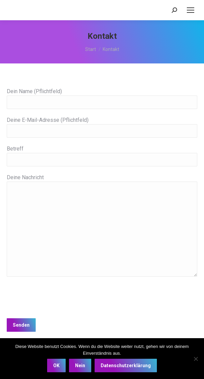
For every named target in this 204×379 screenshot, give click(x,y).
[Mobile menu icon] (190, 10)
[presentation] (58, 296)
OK (56, 365)
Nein (80, 365)
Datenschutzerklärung (126, 365)
